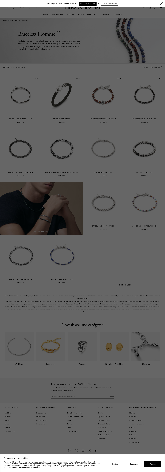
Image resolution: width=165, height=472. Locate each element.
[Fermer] (161, 3)
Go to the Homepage (87, 3)
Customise (133, 464)
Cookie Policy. (34, 467)
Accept (153, 464)
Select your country (110, 3)
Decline (115, 464)
